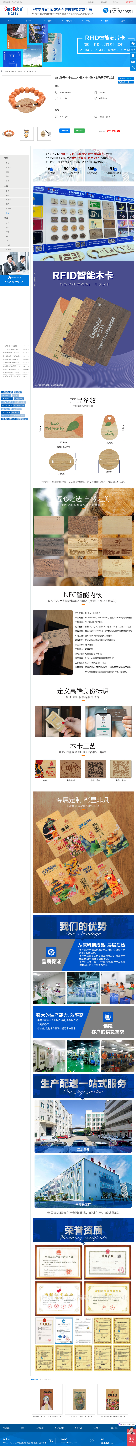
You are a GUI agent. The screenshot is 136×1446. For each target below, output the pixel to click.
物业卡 (8, 167)
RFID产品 (86, 21)
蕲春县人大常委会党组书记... (11, 376)
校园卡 (8, 172)
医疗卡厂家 (15, 412)
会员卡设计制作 (7, 409)
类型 (6, 158)
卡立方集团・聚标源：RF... (11, 349)
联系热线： (109, 131)
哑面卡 (8, 195)
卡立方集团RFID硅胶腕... (10, 346)
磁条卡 (8, 208)
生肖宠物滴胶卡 (20, 402)
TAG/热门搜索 (14, 384)
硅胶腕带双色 (18, 399)
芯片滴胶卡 (18, 392)
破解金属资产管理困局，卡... (11, 366)
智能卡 (28, 21)
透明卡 (8, 204)
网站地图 (104, 2)
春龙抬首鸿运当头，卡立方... (11, 373)
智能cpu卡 (15, 395)
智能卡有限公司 (22, 419)
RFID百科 (105, 21)
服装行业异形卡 (7, 405)
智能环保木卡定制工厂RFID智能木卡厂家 (47, 1416)
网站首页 (14, 71)
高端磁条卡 (5, 415)
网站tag (115, 2)
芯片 (6, 218)
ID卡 (7, 227)
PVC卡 (8, 232)
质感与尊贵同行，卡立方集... (11, 352)
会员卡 (8, 163)
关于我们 (124, 21)
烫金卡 (8, 200)
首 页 (9, 21)
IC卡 (7, 223)
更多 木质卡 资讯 (14, 292)
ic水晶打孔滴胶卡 (7, 402)
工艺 (26, 71)
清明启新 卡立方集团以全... (11, 359)
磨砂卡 (8, 191)
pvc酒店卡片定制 (7, 392)
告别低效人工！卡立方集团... (11, 356)
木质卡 (32, 71)
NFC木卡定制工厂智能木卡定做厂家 (113, 1416)
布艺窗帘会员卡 (19, 405)
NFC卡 (8, 236)
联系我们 (91, 2)
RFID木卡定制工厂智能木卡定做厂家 (80, 1416)
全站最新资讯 (14, 338)
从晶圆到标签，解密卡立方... (11, 363)
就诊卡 (8, 181)
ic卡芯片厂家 (6, 412)
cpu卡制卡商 (18, 409)
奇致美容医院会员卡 (8, 419)
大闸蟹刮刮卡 (6, 395)
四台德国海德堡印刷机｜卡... (11, 369)
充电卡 (8, 176)
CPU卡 (8, 241)
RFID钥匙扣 (67, 21)
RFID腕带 (48, 21)
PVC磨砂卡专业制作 (17, 415)
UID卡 (8, 245)
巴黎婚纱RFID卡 (7, 399)
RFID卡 (8, 250)
